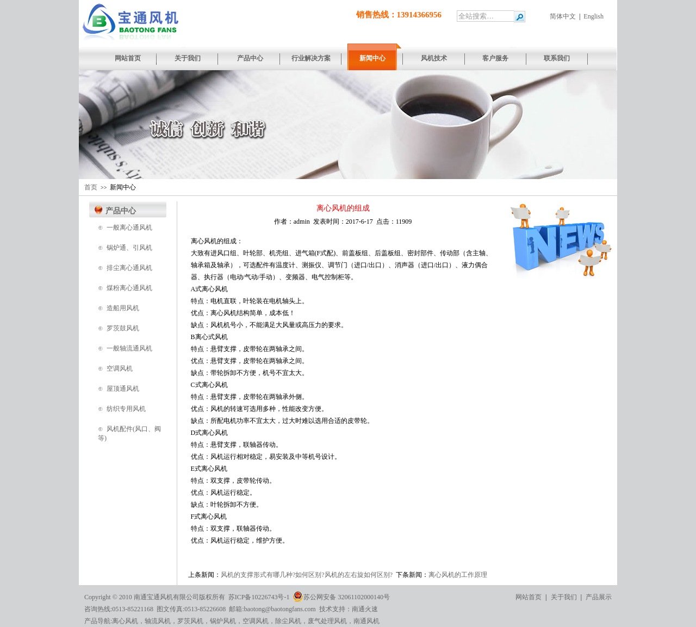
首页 (90, 187)
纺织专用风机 (126, 409)
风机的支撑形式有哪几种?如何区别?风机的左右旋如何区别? (307, 575)
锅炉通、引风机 (129, 247)
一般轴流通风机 (129, 348)
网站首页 (528, 597)
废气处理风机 (327, 621)
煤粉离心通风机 (129, 288)
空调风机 (120, 368)
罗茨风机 (190, 621)
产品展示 (599, 597)
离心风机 (125, 621)
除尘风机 (288, 621)
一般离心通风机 (129, 227)
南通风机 (366, 621)
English (593, 16)
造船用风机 (123, 308)
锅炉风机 (223, 621)
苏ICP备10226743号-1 (259, 597)
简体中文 (563, 16)
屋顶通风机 (123, 388)
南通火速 (365, 609)
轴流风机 (158, 621)
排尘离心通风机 (129, 268)
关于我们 (564, 597)
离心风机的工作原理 (457, 575)
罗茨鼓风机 (123, 328)
